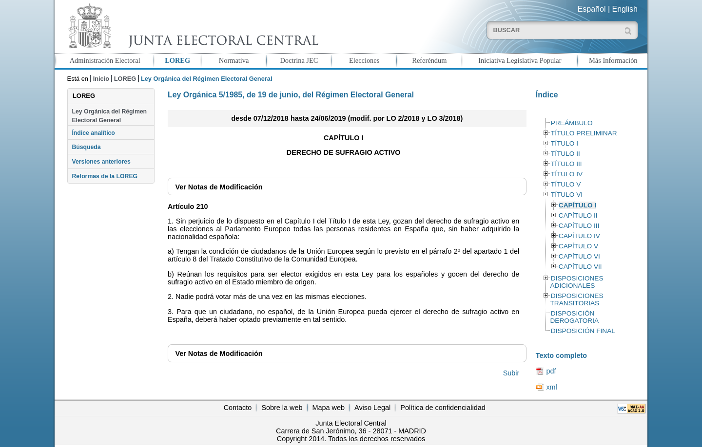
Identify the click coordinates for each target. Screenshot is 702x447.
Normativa (234, 60)
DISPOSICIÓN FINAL (583, 331)
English (625, 9)
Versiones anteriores (101, 161)
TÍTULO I (564, 143)
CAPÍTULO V (578, 246)
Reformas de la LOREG (104, 176)
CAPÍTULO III (579, 225)
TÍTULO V (566, 184)
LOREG (177, 60)
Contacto (238, 407)
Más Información (613, 60)
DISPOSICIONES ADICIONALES (576, 282)
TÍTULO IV (567, 174)
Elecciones (364, 60)
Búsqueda (86, 147)
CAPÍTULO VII (580, 266)
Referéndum (429, 60)
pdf (551, 371)
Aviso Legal (372, 407)
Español (592, 9)
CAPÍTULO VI (579, 256)
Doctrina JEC (299, 60)
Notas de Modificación (218, 187)
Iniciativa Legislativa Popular (519, 60)
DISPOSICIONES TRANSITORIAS (576, 299)
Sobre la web (281, 407)
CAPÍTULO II (578, 215)
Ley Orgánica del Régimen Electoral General (109, 116)
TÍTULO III (566, 164)
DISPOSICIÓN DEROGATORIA (574, 317)
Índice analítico (93, 133)
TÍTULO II (565, 153)
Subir (511, 373)
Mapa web (328, 407)
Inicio (101, 78)
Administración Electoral (105, 60)
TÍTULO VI (567, 194)
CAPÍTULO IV (579, 236)
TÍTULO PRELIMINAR (584, 133)
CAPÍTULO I (577, 205)
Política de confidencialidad (442, 407)
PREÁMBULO (572, 123)
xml (551, 387)
